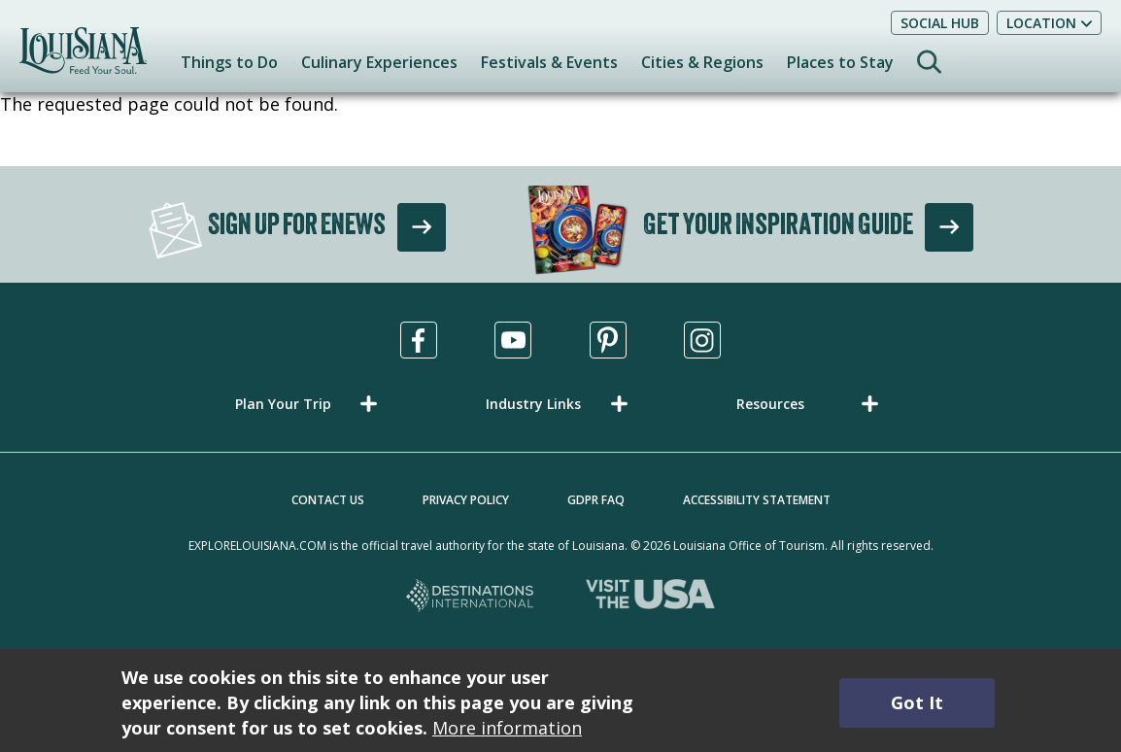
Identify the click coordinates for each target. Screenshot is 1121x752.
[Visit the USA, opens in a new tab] (650, 597)
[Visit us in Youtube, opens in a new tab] (512, 340)
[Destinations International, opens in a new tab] (470, 597)
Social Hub (939, 23)
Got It (917, 702)
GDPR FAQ (596, 500)
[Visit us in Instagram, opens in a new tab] (702, 340)
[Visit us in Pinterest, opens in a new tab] (608, 340)
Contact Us (327, 500)
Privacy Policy (466, 500)
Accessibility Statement (757, 500)
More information (507, 727)
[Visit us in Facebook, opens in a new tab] (418, 340)
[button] (310, 403)
